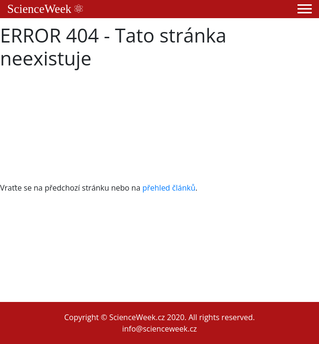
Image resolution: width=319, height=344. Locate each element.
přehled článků (168, 188)
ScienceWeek (45, 8)
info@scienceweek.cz (159, 328)
